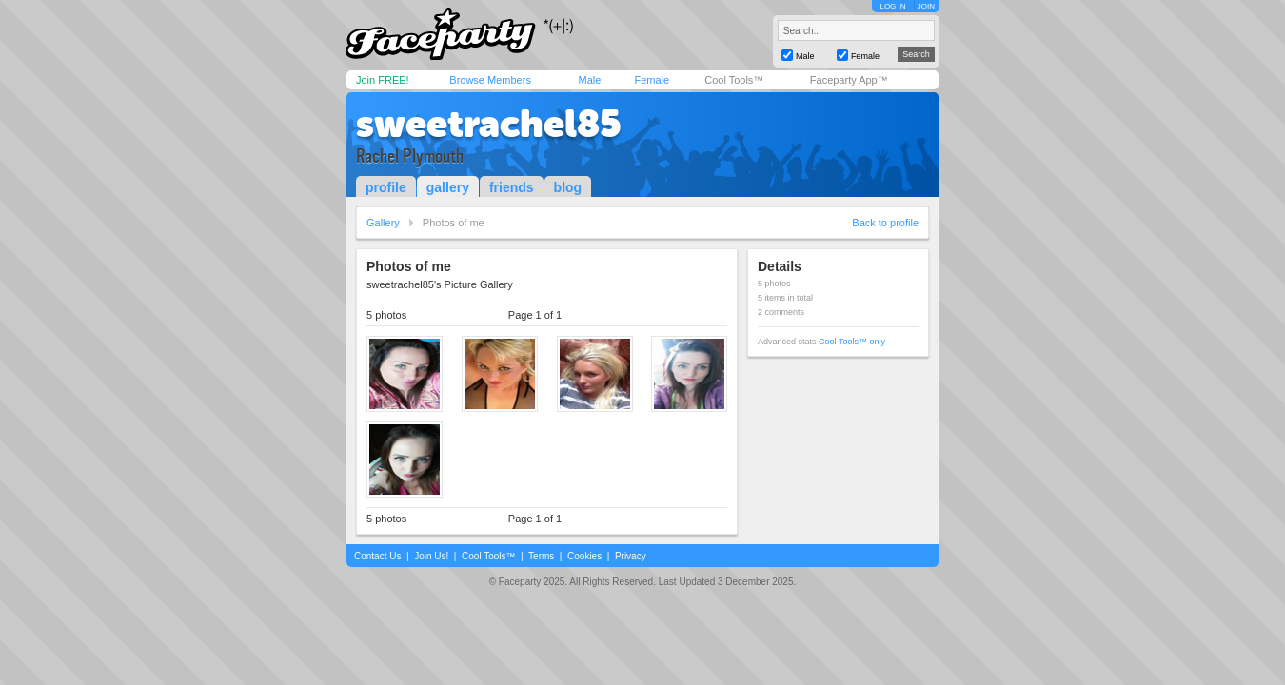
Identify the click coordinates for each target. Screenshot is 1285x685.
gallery (447, 187)
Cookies (584, 556)
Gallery (383, 222)
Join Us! (431, 556)
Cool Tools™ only (852, 341)
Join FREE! (382, 80)
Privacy (630, 556)
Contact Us (377, 556)
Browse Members (490, 80)
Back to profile (885, 222)
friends (511, 187)
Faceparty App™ (849, 80)
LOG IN (892, 6)
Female (651, 80)
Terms (541, 556)
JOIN (926, 6)
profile (386, 187)
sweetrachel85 (489, 124)
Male (589, 80)
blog (568, 187)
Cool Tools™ (733, 80)
